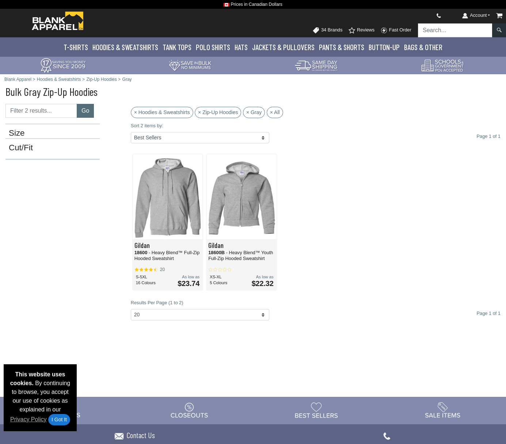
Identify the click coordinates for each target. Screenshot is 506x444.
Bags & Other (423, 47)
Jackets (283, 47)
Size (17, 133)
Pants (341, 47)
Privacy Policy (28, 419)
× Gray (254, 112)
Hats (241, 47)
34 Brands (327, 30)
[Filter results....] (41, 111)
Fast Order (395, 30)
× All (275, 112)
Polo (213, 47)
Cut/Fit (21, 148)
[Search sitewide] (455, 30)
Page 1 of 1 (489, 313)
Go (85, 111)
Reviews (361, 30)
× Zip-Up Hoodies (218, 112)
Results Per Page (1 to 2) (157, 302)
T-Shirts (76, 47)
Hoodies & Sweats (125, 47)
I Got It (59, 419)
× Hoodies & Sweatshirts (162, 112)
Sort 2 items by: (147, 125)
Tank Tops (177, 47)
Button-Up (384, 47)
